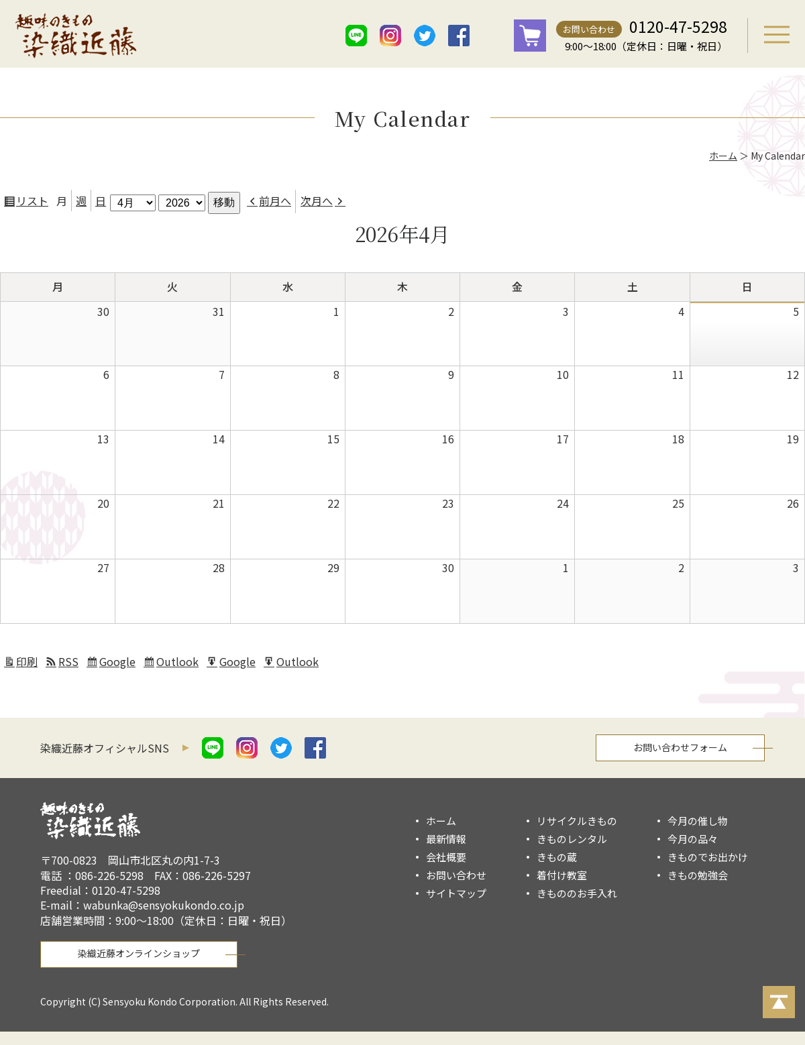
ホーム (723, 155)
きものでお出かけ (707, 857)
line (356, 35)
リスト (34, 202)
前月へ (275, 200)
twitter (424, 35)
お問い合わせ (589, 29)
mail (493, 35)
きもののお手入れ (577, 893)
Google (119, 663)
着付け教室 (562, 875)
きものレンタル (572, 839)
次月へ (317, 200)
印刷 (29, 663)
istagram (390, 35)
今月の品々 (692, 839)
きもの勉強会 (697, 875)
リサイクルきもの (577, 821)
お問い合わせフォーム (680, 747)
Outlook (179, 663)
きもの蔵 (557, 857)
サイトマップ (456, 893)
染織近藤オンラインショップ (139, 953)
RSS (68, 661)
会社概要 (446, 857)
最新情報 (446, 839)
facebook (459, 35)
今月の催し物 (697, 821)
